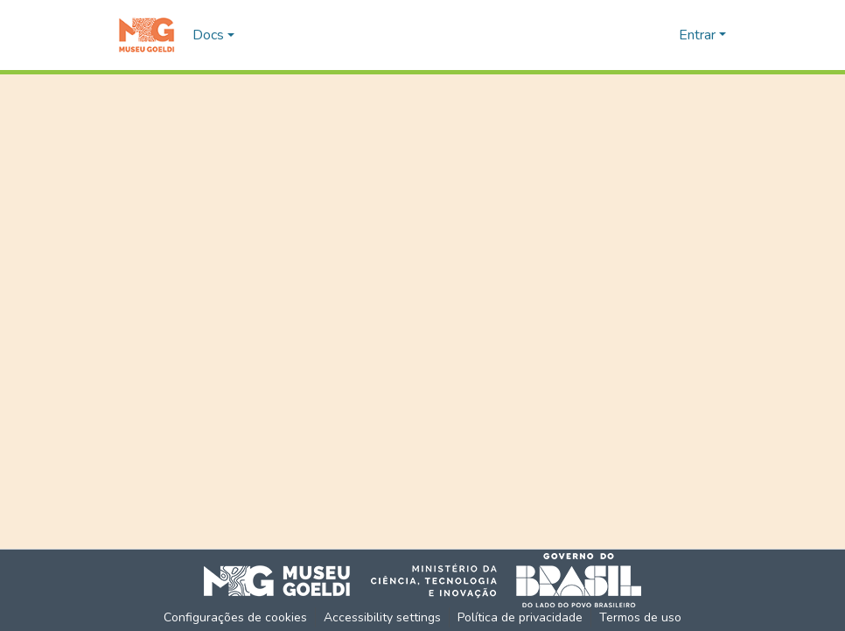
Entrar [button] (699, 35)
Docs (208, 35)
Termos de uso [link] (640, 617)
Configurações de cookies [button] (235, 617)
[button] (146, 35)
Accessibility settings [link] (382, 617)
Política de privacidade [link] (520, 617)
